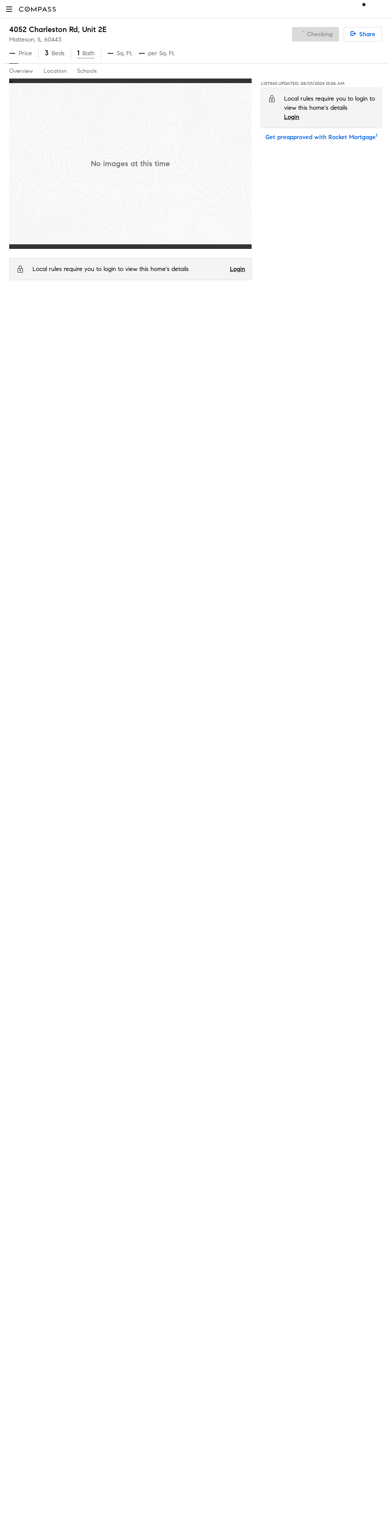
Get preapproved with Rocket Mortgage (321, 137)
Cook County (63, 314)
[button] (9, 9)
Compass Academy (131, 1100)
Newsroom (23, 1075)
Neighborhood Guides (134, 1149)
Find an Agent (124, 1075)
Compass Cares (126, 1124)
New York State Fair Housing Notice (242, 1258)
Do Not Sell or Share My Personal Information (261, 1033)
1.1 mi (356, 528)
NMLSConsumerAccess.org (328, 1301)
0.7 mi (357, 491)
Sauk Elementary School (84, 528)
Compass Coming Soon (136, 1002)
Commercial (120, 1173)
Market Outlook (126, 1027)
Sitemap (115, 1246)
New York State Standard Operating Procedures (256, 1266)
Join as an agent (32, 1027)
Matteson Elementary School (90, 491)
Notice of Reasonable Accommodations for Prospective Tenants (276, 1273)
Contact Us (24, 1051)
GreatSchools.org (127, 573)
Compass (20, 314)
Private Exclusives (128, 990)
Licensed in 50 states (228, 1309)
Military (114, 1197)
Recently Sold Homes (133, 1234)
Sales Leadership (32, 1002)
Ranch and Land (127, 1210)
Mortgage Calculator (132, 1088)
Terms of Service (347, 1033)
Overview (21, 70)
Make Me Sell (123, 1051)
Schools (87, 70)
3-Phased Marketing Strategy (144, 1014)
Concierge (118, 978)
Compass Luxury (127, 1063)
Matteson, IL (25, 39)
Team (16, 990)
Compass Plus (123, 1112)
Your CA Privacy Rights (312, 1061)
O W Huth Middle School (86, 546)
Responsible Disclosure (320, 1043)
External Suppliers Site (134, 1222)
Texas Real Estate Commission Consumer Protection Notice (270, 1245)
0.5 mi (357, 546)
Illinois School (69, 509)
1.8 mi (357, 509)
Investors (21, 1014)
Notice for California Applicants (307, 1052)
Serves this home (247, 491)
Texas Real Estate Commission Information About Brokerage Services (281, 1238)
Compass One (124, 1039)
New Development (129, 1161)
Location (55, 70)
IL (39, 314)
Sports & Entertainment (136, 1185)
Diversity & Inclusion (131, 1136)
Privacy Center (219, 1043)
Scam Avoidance (264, 1043)
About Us (21, 978)
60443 (52, 39)
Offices (18, 1063)
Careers (20, 1039)
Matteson (96, 314)
